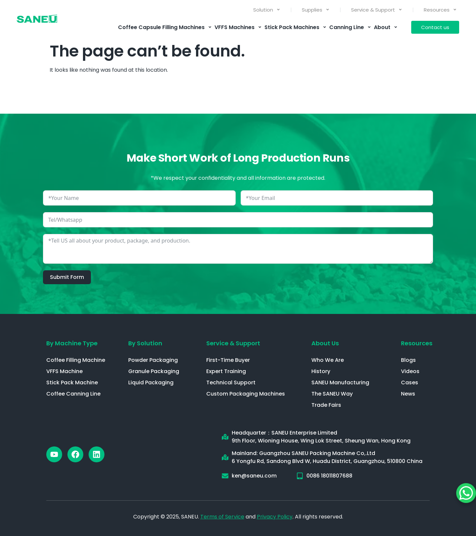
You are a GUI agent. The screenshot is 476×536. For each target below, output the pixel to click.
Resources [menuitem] (440, 9)
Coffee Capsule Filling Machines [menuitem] (165, 27)
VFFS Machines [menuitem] (238, 27)
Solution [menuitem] (266, 9)
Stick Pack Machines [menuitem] (295, 27)
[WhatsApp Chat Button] (466, 493)
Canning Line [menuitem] (350, 27)
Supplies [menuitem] (316, 9)
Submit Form (67, 277)
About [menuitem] (386, 27)
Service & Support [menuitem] (376, 9)
